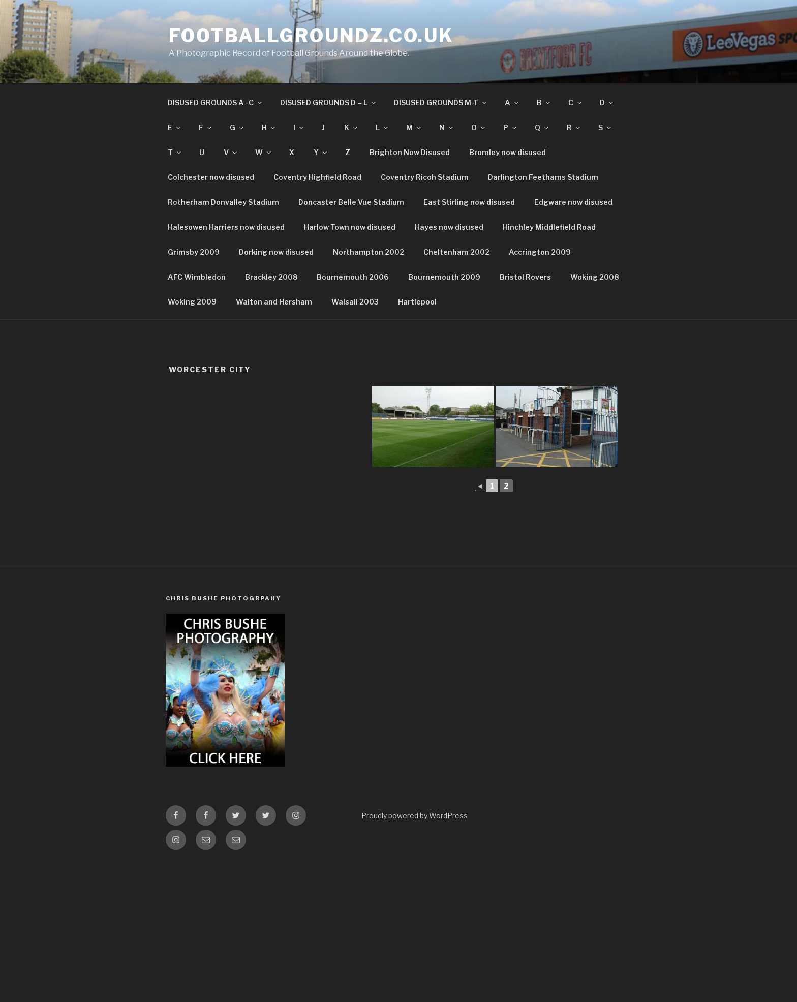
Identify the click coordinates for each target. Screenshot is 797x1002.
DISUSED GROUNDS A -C (215, 102)
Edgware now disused (573, 202)
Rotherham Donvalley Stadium (223, 202)
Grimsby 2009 (194, 252)
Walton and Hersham (274, 301)
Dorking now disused (276, 252)
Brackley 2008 (271, 276)
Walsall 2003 (355, 301)
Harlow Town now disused (349, 227)
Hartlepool (417, 301)
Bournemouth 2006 (353, 276)
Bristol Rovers (525, 276)
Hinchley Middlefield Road (549, 227)
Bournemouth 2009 (444, 276)
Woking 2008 (594, 276)
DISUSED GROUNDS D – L (328, 102)
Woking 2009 (192, 301)
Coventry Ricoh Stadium (425, 177)
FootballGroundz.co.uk (311, 35)
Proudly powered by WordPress (414, 815)
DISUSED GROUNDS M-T (441, 102)
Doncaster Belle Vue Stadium (351, 202)
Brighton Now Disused (410, 152)
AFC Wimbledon (197, 276)
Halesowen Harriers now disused (226, 227)
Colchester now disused (211, 177)
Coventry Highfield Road (317, 177)
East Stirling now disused (469, 202)
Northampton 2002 (368, 252)
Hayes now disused (449, 227)
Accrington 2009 (540, 252)
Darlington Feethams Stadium (543, 177)
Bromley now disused (507, 152)
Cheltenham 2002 (456, 252)
